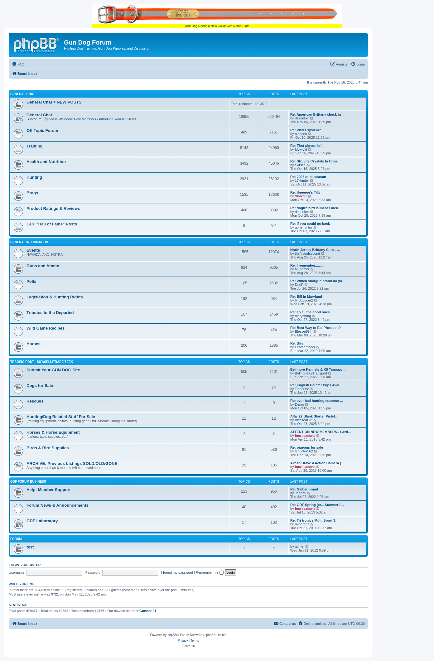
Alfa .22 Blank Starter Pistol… (314, 416)
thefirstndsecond (307, 253)
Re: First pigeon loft (306, 145)
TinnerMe (302, 389)
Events (33, 250)
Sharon (301, 196)
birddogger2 (304, 300)
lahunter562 (304, 451)
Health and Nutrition (46, 161)
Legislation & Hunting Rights (55, 297)
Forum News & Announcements (58, 505)
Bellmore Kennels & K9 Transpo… (318, 369)
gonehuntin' (304, 227)
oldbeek (301, 134)
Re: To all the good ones (310, 312)
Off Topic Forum (42, 130)
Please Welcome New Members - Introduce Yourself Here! (89, 119)
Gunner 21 (147, 611)
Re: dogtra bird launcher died (314, 208)
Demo (299, 404)
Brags (32, 193)
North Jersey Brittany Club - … (315, 250)
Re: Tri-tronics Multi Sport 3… (314, 520)
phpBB (172, 635)
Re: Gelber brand (304, 489)
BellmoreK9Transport (311, 373)
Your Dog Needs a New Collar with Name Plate (217, 16)
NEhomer (302, 269)
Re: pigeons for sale (306, 447)
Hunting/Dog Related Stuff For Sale (61, 416)
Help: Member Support (48, 489)
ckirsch (300, 165)
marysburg (303, 316)
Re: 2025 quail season (308, 177)
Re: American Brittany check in (315, 114)
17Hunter (302, 180)
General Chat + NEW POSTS (54, 102)
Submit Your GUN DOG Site (53, 370)
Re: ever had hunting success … (316, 401)
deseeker (302, 118)
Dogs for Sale (40, 385)
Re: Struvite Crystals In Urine (314, 161)
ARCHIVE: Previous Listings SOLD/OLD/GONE (72, 463)
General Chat (22, 94)
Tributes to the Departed (50, 312)
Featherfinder (305, 347)
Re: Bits (296, 343)
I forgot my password (177, 572)
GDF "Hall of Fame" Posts (52, 224)
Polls (31, 281)
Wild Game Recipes (46, 328)
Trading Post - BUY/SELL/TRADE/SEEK (41, 362)
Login (14, 565)
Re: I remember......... (307, 265)
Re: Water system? (305, 130)
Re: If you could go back (310, 223)
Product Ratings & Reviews (53, 208)
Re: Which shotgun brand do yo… (317, 281)
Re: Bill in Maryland (306, 296)
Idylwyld (301, 149)
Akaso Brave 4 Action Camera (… (317, 463)
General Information (29, 242)
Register (32, 565)
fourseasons (305, 435)
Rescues (35, 401)
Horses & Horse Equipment (53, 432)
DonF (299, 285)
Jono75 (300, 493)
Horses (34, 343)
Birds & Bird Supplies (48, 448)
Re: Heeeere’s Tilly (305, 192)
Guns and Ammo (43, 265)
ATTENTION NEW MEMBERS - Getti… (320, 432)
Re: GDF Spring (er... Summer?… (317, 505)
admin (299, 546)
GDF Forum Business (28, 481)
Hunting (34, 177)
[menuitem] (18, 64)
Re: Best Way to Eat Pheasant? (315, 328)
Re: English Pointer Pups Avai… (316, 385)
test (30, 547)
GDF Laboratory (42, 521)
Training (34, 146)
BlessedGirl (303, 331)
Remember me (210, 572)
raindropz (302, 524)
